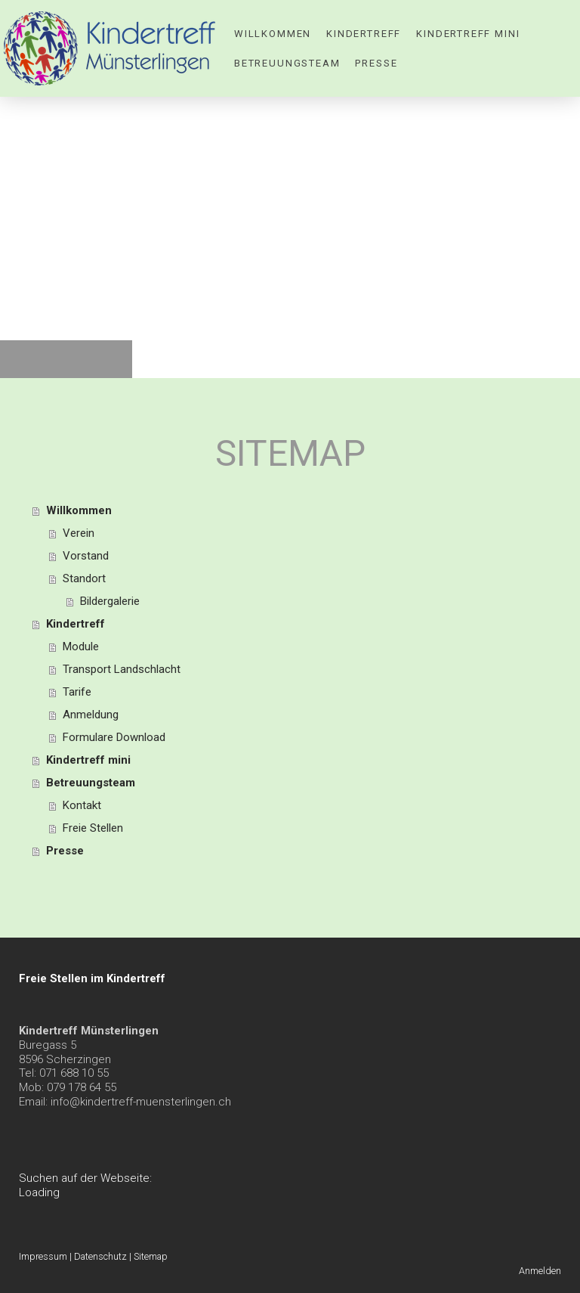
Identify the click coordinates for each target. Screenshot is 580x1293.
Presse (376, 63)
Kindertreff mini (468, 33)
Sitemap (151, 1256)
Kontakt (82, 805)
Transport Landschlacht (121, 669)
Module (81, 646)
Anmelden (540, 1270)
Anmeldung (91, 714)
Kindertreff (363, 33)
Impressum (43, 1256)
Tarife (77, 692)
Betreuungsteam (287, 63)
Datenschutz (100, 1256)
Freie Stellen (93, 828)
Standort (84, 578)
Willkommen (272, 33)
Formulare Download (114, 737)
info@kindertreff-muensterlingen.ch (141, 1102)
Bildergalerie (110, 601)
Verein (78, 533)
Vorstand (86, 556)
